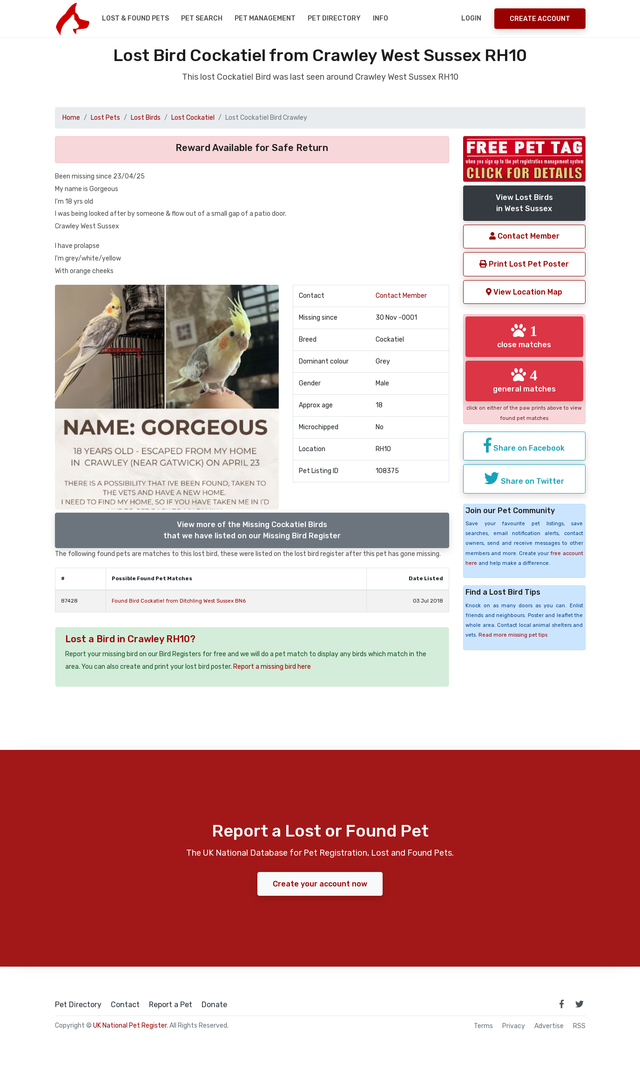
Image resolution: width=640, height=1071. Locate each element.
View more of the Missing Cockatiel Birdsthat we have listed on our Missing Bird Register (252, 530)
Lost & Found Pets (135, 18)
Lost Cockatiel (193, 118)
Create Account (540, 19)
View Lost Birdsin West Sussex (524, 203)
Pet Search (201, 18)
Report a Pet (170, 1005)
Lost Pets (105, 118)
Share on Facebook (524, 445)
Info (380, 18)
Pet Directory (334, 18)
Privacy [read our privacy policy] (513, 1026)
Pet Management (265, 18)
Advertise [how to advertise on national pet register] (549, 1026)
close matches (524, 336)
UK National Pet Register (130, 1026)
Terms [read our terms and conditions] (483, 1026)
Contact (125, 1005)
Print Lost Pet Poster (524, 264)
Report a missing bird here (272, 667)
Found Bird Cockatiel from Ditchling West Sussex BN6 (179, 601)
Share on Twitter (524, 478)
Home (71, 118)
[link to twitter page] (579, 1004)
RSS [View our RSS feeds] (579, 1026)
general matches (524, 380)
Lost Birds (146, 118)
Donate (214, 1005)
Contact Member (401, 296)
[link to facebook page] (562, 1004)
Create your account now (320, 883)
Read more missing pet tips (512, 635)
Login (471, 18)
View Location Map (524, 292)
